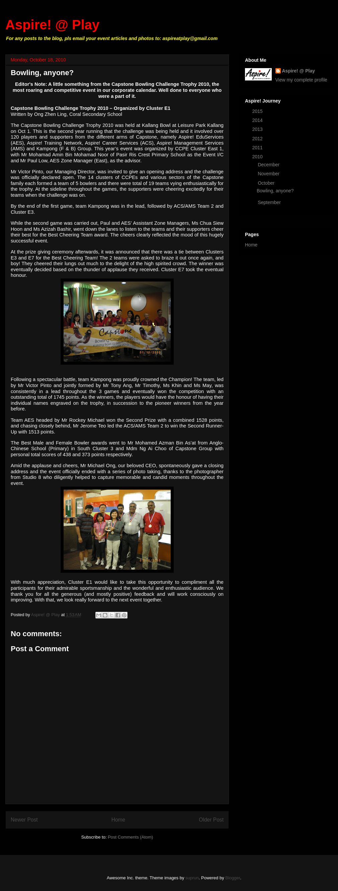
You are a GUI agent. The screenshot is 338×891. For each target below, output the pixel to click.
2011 (258, 147)
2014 (258, 120)
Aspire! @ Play (52, 24)
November (269, 173)
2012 (258, 138)
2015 (258, 111)
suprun (192, 877)
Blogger (232, 877)
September (270, 202)
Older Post (211, 820)
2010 (258, 156)
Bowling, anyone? (275, 190)
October (267, 183)
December (269, 164)
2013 (258, 129)
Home (118, 820)
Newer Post (24, 820)
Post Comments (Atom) (130, 837)
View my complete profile (301, 79)
